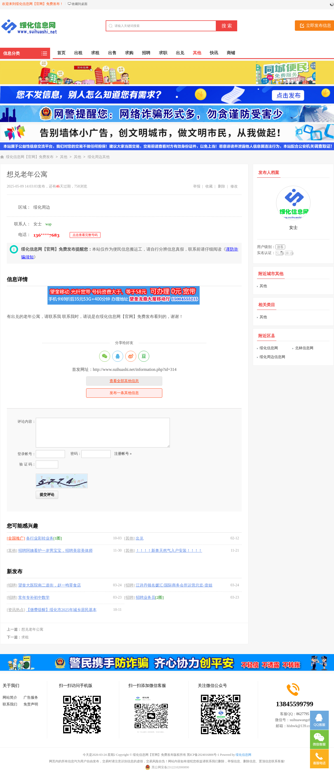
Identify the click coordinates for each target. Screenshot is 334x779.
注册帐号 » (123, 454)
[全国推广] (16, 538)
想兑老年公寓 (32, 629)
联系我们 (10, 704)
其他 (63, 157)
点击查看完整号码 (85, 235)
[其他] (129, 538)
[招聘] (12, 585)
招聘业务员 (145, 597)
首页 (61, 53)
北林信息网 (304, 348)
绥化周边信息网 (272, 357)
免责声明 (30, 704)
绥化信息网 (269, 348)
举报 (196, 186)
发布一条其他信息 (124, 393)
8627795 (302, 714)
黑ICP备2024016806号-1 (203, 755)
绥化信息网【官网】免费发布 (29, 157)
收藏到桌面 (79, 4)
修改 (234, 186)
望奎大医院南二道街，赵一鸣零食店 (49, 585)
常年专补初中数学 (34, 597)
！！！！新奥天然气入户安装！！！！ (169, 550)
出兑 (140, 538)
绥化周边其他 (99, 157)
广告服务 (30, 697)
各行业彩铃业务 (39, 538)
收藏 (209, 186)
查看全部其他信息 (124, 381)
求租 (25, 637)
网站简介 (10, 697)
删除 (221, 186)
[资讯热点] (16, 610)
